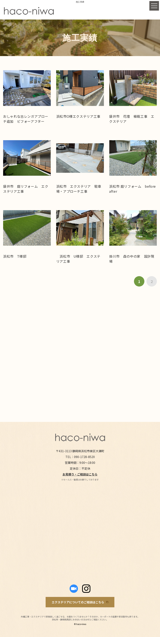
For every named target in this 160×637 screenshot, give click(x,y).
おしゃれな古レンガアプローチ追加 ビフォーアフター (25, 119)
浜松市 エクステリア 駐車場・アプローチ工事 (78, 189)
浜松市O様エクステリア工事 (78, 116)
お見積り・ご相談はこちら (80, 474)
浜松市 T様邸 (14, 256)
